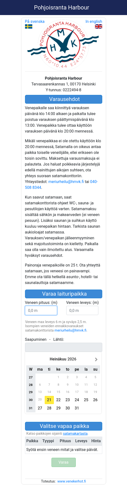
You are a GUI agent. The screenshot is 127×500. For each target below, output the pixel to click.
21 (49, 400)
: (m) (41, 302)
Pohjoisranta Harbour (61, 7)
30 (67, 408)
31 (77, 408)
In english (93, 24)
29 (58, 408)
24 (77, 400)
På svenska (35, 24)
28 (49, 408)
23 (67, 400)
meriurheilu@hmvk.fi (66, 181)
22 (58, 400)
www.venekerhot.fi (71, 481)
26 (95, 400)
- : (44, 339)
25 (86, 400)
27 (40, 408)
